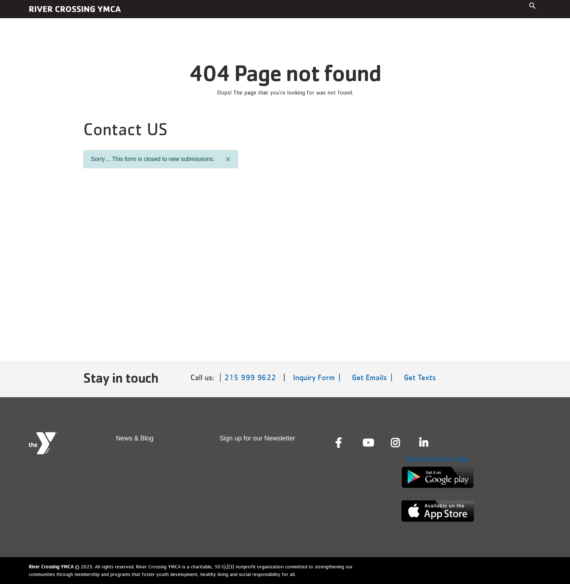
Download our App (438, 458)
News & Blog (134, 438)
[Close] (228, 159)
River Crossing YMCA (75, 9)
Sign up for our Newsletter (257, 438)
